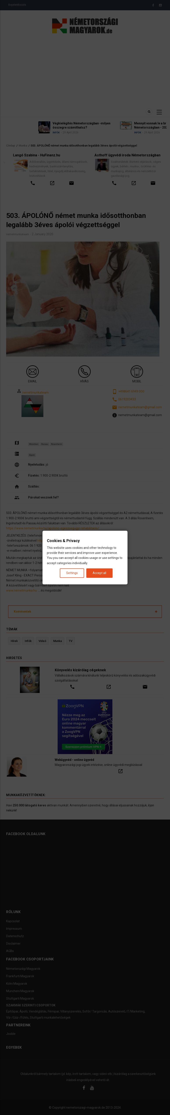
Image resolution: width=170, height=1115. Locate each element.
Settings (72, 573)
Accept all (99, 573)
